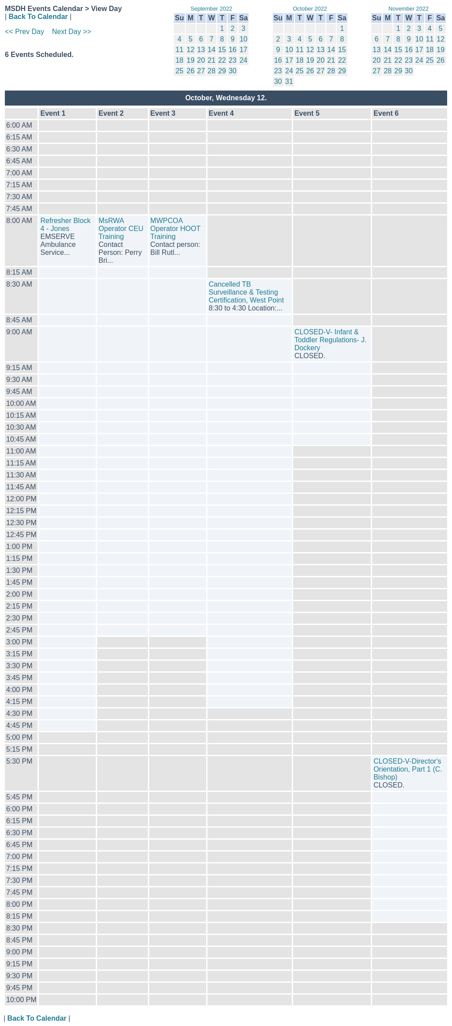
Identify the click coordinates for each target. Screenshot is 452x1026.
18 (180, 60)
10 (244, 39)
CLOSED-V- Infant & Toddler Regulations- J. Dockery (330, 340)
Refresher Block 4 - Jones (65, 224)
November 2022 (408, 8)
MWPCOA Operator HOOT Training (176, 228)
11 (180, 49)
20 (201, 60)
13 (201, 49)
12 (191, 49)
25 (180, 71)
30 (233, 71)
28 (211, 71)
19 (191, 60)
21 (211, 60)
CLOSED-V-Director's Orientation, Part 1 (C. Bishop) (407, 769)
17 (244, 49)
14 (211, 49)
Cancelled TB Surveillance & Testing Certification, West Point (246, 292)
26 (191, 71)
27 (201, 71)
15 (222, 49)
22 (222, 60)
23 (233, 60)
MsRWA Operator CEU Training (120, 228)
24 (244, 60)
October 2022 (310, 8)
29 (222, 71)
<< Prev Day (24, 31)
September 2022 (212, 8)
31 (289, 81)
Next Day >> (71, 31)
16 (233, 49)
